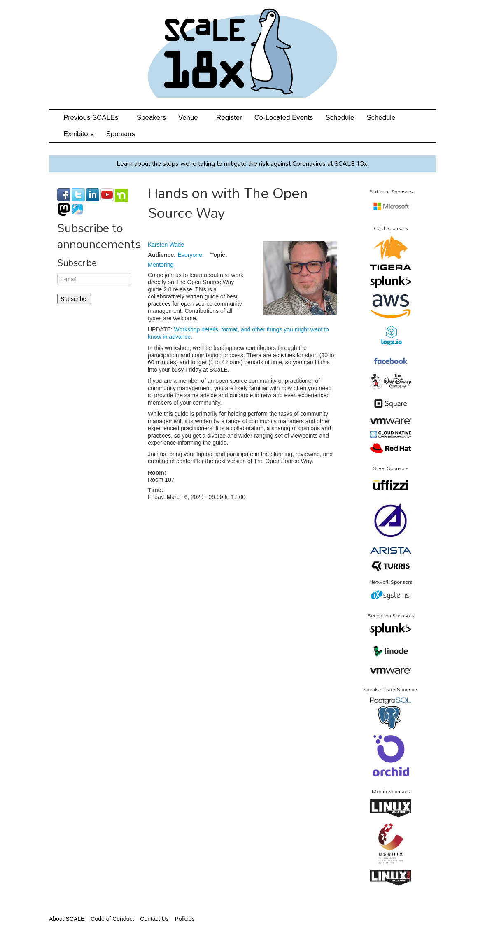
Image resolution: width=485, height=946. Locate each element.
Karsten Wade (166, 244)
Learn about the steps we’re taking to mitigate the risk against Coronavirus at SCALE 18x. (243, 163)
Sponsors (120, 134)
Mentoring (160, 264)
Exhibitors (78, 134)
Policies (184, 919)
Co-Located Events (283, 117)
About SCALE (66, 919)
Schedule (339, 117)
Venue (191, 117)
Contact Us (154, 919)
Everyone (190, 255)
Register (229, 117)
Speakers (151, 117)
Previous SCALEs (93, 117)
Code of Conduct (112, 919)
